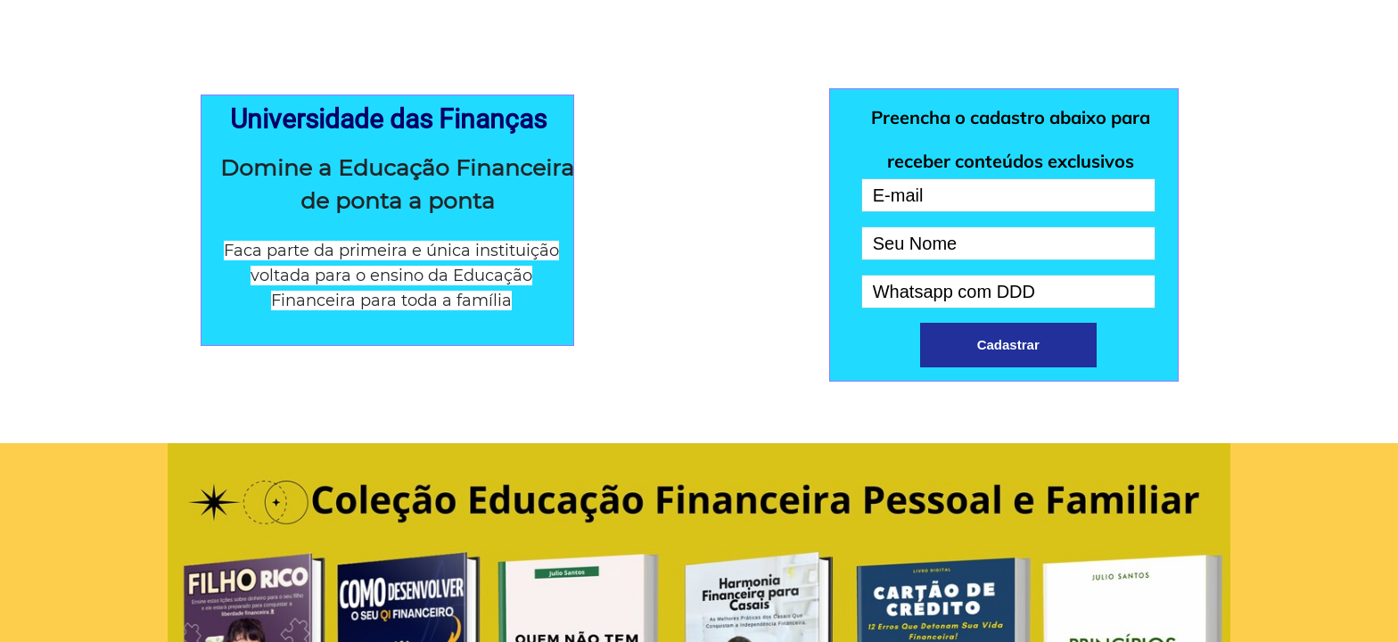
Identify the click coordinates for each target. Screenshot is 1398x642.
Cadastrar (1008, 344)
